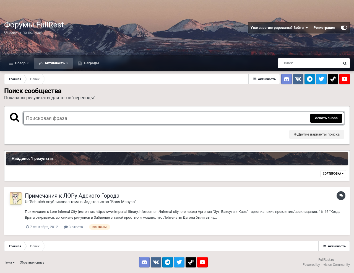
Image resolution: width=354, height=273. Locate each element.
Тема (9, 262)
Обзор (20, 63)
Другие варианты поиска (317, 134)
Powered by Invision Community (326, 265)
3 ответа (73, 227)
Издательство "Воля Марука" (110, 202)
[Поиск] (309, 63)
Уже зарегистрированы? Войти (279, 28)
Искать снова (326, 118)
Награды (91, 63)
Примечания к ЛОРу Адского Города (72, 195)
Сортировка (333, 173)
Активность (55, 63)
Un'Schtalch (35, 202)
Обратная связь (32, 262)
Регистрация (324, 27)
